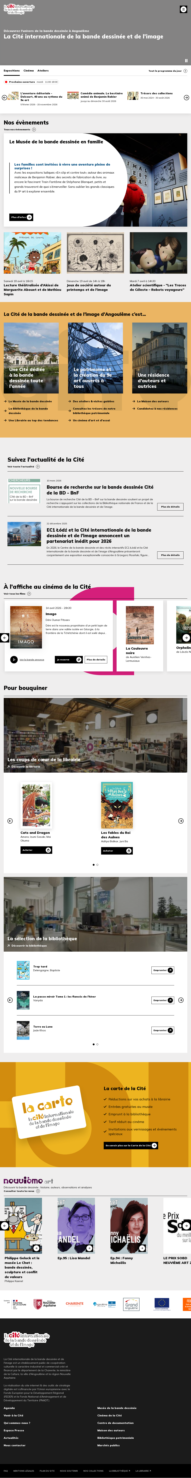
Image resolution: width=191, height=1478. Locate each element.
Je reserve (63, 659)
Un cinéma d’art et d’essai (91, 420)
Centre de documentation (115, 1423)
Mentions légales (23, 1471)
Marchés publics (108, 1445)
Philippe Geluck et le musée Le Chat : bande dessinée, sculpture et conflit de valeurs (22, 1267)
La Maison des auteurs (153, 401)
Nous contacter (15, 1445)
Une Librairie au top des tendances (33, 420)
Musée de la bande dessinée (117, 1408)
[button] (4, 97)
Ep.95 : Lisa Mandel (74, 1258)
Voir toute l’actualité (20, 466)
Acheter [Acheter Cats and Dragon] (27, 850)
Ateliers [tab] (43, 70)
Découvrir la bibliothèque (29, 945)
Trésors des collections (156, 93)
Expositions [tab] (12, 70)
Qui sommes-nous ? (17, 1423)
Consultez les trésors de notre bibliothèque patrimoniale (94, 411)
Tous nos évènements (17, 129)
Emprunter (160, 970)
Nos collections (93, 1471)
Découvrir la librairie (26, 766)
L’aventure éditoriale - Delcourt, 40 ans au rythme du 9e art (41, 97)
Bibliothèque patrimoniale (115, 1438)
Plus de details (96, 659)
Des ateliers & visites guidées (93, 401)
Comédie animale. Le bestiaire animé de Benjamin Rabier (102, 95)
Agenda (9, 1408)
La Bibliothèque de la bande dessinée (28, 411)
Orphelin (183, 647)
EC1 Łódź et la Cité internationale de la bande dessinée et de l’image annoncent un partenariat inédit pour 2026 (99, 535)
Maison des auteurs (111, 1430)
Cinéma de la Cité (109, 1415)
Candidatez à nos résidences (157, 408)
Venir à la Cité (13, 1415)
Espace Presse (14, 1430)
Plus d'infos (18, 217)
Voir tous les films (14, 593)
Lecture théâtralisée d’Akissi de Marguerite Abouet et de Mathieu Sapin (32, 289)
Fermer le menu (183, 9)
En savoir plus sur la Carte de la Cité (128, 1145)
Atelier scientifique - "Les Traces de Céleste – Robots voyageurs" (158, 287)
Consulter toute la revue (19, 1191)
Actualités (11, 1438)
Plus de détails (170, 506)
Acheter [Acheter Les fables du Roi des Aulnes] (108, 850)
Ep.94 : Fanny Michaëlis (121, 1260)
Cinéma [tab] (29, 70)
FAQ (6, 1471)
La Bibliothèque (118, 1471)
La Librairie (142, 1471)
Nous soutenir (69, 1471)
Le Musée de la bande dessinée (30, 401)
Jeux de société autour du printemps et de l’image (89, 287)
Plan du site (47, 1471)
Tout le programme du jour (165, 70)
